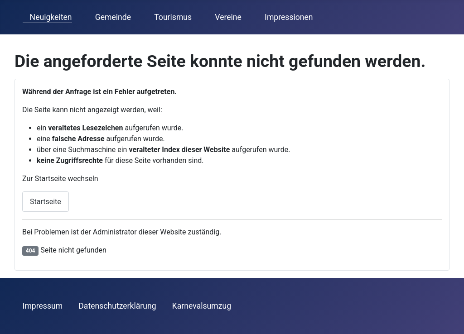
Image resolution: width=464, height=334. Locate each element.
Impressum (43, 305)
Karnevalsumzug (201, 305)
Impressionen (285, 17)
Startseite (45, 201)
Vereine (225, 17)
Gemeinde (109, 17)
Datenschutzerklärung (117, 305)
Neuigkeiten (47, 17)
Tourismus (169, 17)
